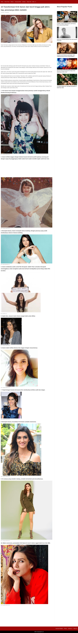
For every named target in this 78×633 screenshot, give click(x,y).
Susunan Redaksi (59, 628)
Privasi (65, 628)
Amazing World (18, 1)
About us (75, 628)
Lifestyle (24, 1)
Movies (12, 1)
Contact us (70, 628)
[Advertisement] (26, 56)
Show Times (7, 1)
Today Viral (29, 1)
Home (2, 1)
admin (3, 12)
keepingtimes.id (40, 631)
